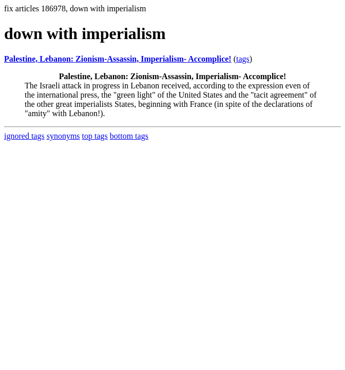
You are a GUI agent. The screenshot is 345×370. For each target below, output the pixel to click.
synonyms (63, 136)
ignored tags (24, 136)
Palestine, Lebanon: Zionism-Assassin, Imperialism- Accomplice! (118, 58)
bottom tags (129, 136)
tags (243, 58)
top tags (95, 136)
